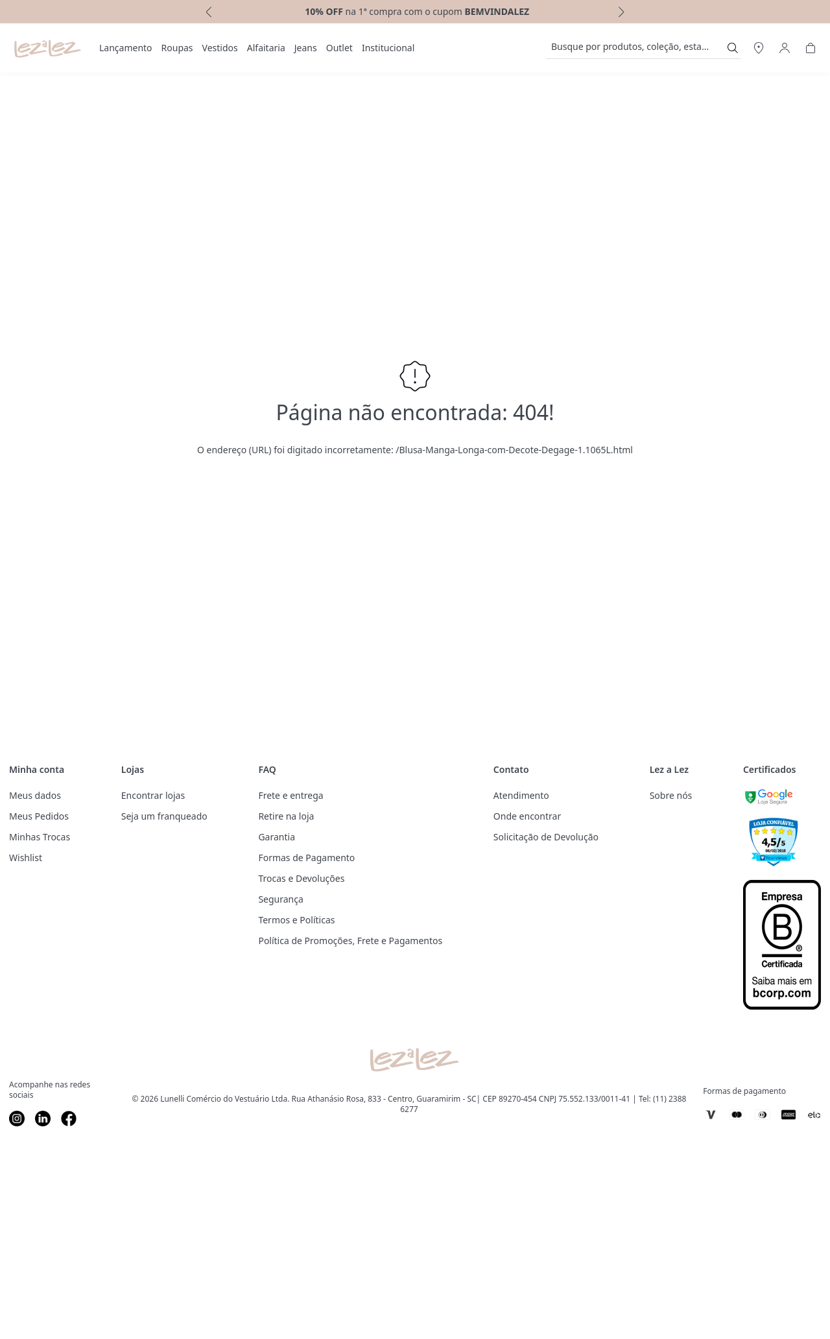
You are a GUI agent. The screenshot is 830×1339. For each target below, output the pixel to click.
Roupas (177, 47)
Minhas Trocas (39, 837)
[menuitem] (125, 48)
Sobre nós (671, 795)
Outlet (339, 47)
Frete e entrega (290, 795)
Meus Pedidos (39, 816)
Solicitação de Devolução (546, 837)
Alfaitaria (266, 47)
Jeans (305, 47)
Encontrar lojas (153, 795)
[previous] (207, 11)
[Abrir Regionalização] (758, 48)
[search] (635, 48)
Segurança (280, 899)
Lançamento (125, 47)
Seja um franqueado (164, 816)
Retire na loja (286, 816)
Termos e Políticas (296, 920)
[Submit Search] (733, 48)
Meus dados (35, 795)
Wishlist (25, 857)
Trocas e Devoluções (301, 878)
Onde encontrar (527, 816)
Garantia (276, 837)
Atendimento (521, 795)
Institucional (388, 47)
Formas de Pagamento (306, 857)
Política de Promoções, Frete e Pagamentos (350, 940)
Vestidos (220, 47)
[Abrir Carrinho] (810, 48)
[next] (622, 11)
